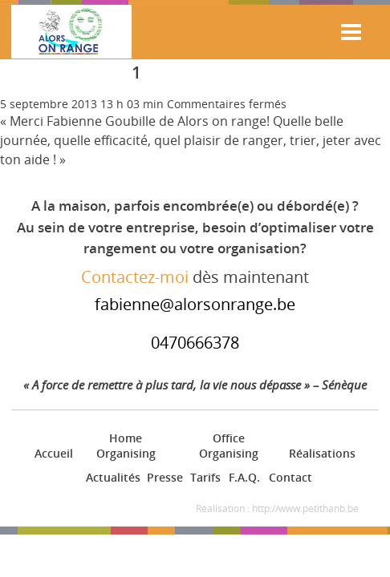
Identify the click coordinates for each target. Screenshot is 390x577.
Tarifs (204, 477)
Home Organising (126, 446)
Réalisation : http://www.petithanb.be (277, 508)
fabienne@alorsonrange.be (195, 304)
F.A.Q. (243, 477)
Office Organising (228, 446)
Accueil (52, 453)
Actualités (111, 477)
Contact (289, 477)
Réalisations (319, 453)
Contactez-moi (135, 277)
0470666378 (195, 342)
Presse (163, 477)
